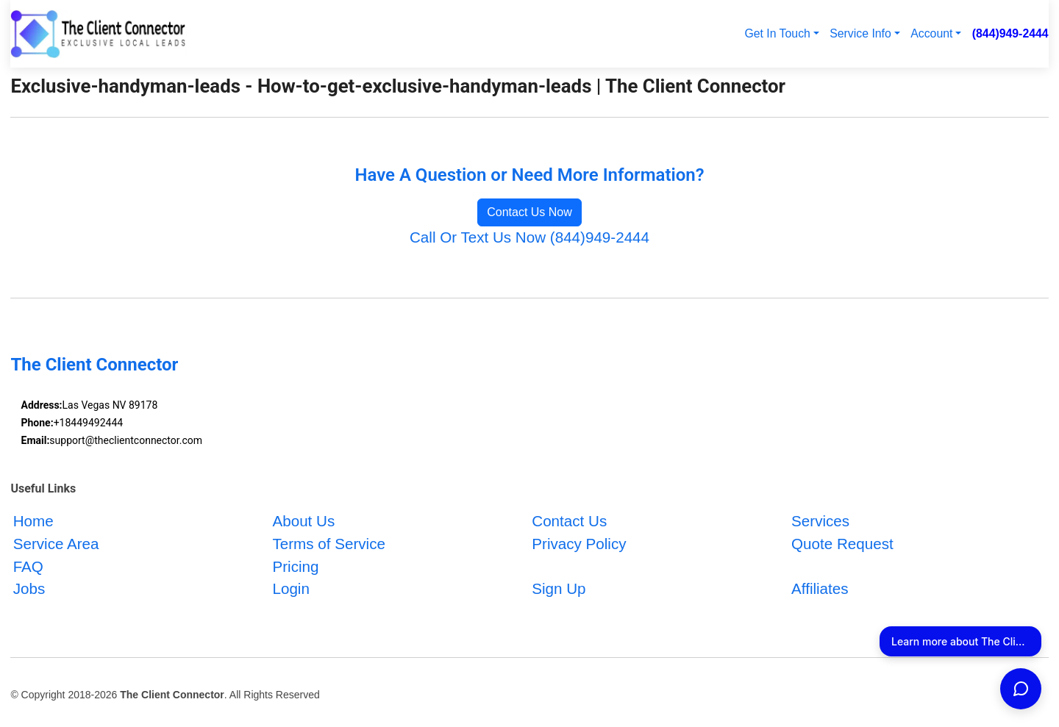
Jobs (29, 589)
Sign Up (558, 589)
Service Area (56, 543)
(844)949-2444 (1010, 33)
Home (33, 520)
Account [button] (931, 33)
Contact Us (569, 520)
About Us (303, 520)
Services (820, 520)
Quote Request (842, 543)
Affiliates (820, 589)
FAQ (28, 566)
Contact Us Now (529, 212)
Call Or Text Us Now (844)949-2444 (529, 237)
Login (290, 589)
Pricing (295, 566)
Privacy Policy (579, 543)
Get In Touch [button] (777, 33)
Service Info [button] (860, 33)
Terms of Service (328, 543)
